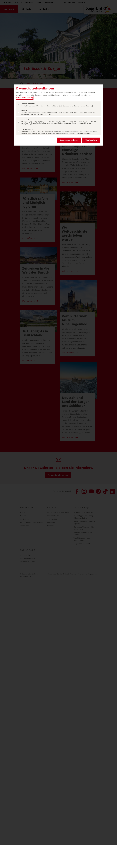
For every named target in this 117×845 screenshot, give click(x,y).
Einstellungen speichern (69, 140)
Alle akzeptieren (91, 140)
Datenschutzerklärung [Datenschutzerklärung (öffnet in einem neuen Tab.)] (24, 98)
